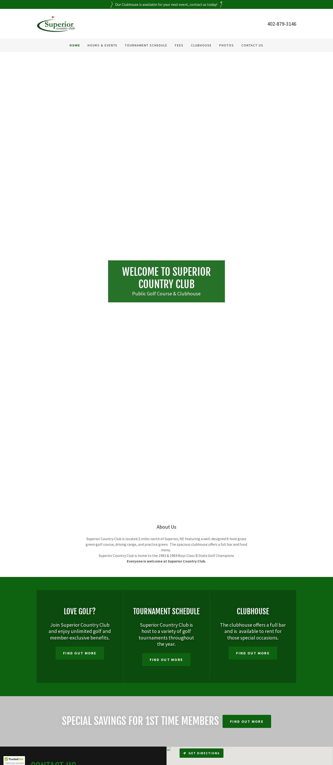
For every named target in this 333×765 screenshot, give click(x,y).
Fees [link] (179, 45)
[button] (14, 760)
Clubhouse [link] (201, 45)
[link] (56, 23)
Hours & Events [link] (102, 45)
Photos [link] (226, 45)
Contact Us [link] (252, 45)
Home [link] (75, 45)
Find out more (80, 653)
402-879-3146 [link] (281, 24)
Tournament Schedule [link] (146, 45)
